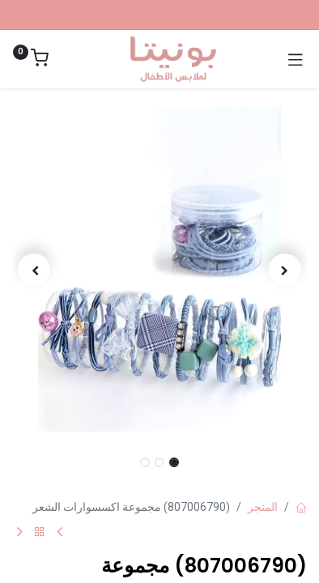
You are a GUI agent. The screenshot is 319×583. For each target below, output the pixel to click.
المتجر (263, 506)
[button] (284, 269)
